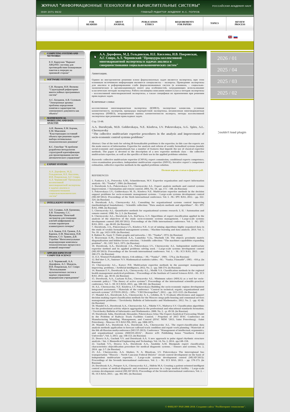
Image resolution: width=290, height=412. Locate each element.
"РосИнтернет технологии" (229, 406)
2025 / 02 (227, 93)
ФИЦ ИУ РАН (176, 406)
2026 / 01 (227, 58)
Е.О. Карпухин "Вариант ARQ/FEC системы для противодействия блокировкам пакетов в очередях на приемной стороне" (65, 67)
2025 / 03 (227, 81)
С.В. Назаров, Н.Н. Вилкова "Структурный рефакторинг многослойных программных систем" (64, 90)
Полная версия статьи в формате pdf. (183, 170)
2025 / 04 (227, 70)
